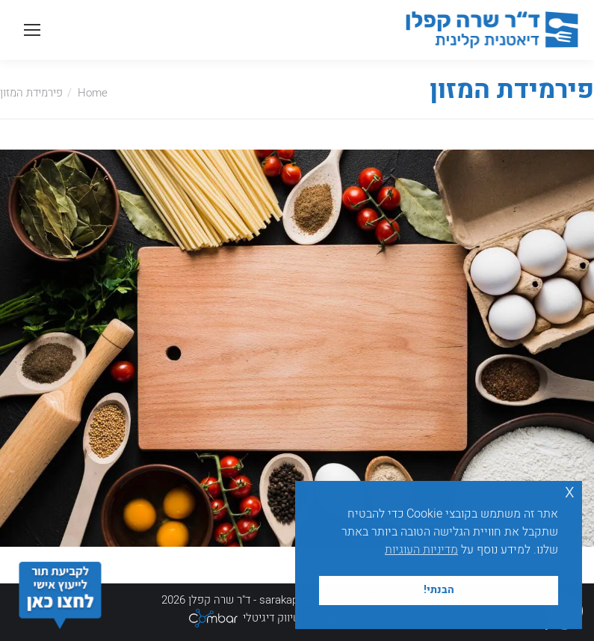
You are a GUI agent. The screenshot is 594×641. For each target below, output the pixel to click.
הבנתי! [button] (439, 590)
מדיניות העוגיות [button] (421, 550)
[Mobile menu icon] (32, 30)
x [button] (570, 492)
